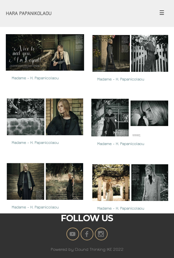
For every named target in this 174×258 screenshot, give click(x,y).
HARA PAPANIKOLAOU (29, 13)
